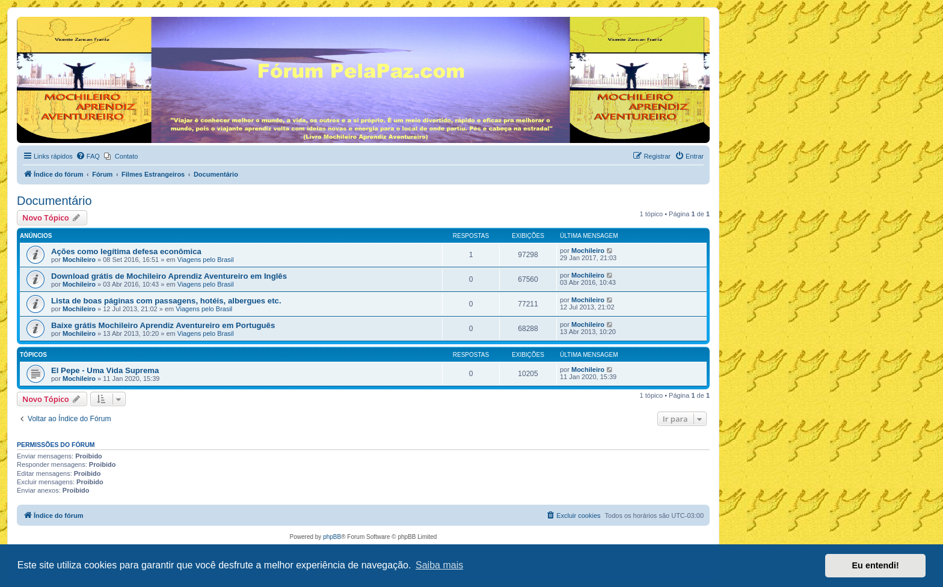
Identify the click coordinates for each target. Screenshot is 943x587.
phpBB (332, 537)
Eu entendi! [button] (875, 565)
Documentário (54, 200)
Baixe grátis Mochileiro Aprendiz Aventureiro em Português (163, 325)
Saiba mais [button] (439, 565)
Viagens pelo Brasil (205, 259)
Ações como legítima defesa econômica (126, 251)
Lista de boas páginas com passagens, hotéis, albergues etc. (166, 300)
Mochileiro (79, 259)
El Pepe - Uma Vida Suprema (105, 370)
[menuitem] (88, 156)
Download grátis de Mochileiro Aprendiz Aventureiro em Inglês (169, 276)
